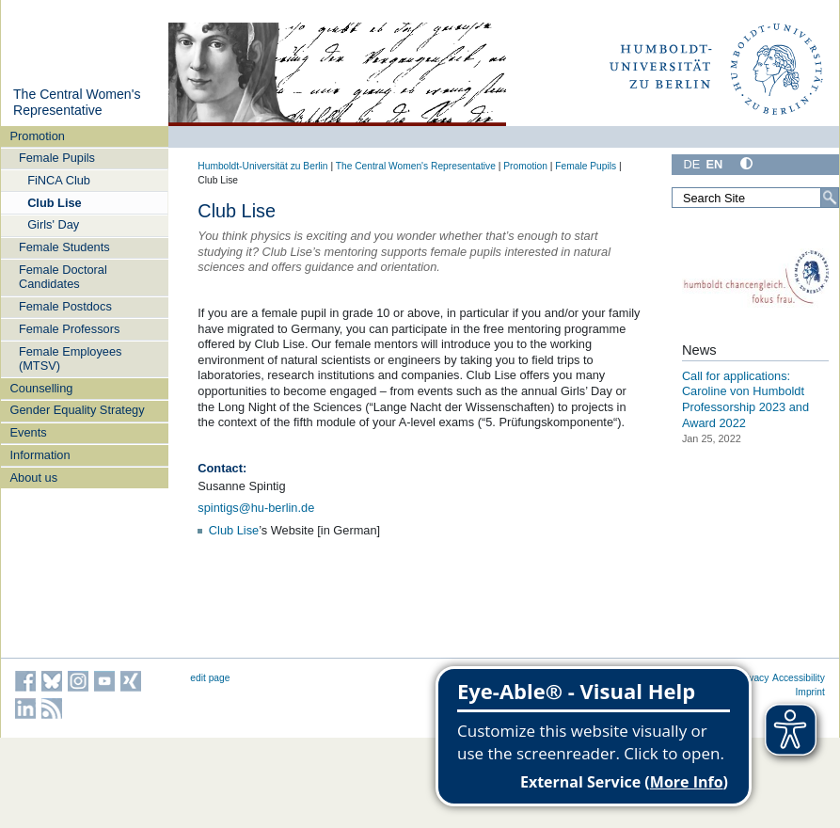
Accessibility (798, 678)
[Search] (829, 197)
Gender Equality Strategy (77, 410)
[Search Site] (755, 197)
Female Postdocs (65, 306)
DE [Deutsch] (691, 164)
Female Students (64, 247)
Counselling (41, 388)
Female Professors (69, 329)
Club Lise (54, 203)
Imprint (810, 692)
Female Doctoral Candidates (63, 277)
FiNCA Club (58, 180)
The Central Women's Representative (76, 103)
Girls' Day (53, 224)
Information (40, 455)
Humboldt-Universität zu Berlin (262, 166)
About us (34, 477)
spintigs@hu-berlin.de (256, 508)
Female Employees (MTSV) (70, 358)
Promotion (37, 136)
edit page (210, 678)
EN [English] (713, 164)
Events (28, 432)
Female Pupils (57, 158)
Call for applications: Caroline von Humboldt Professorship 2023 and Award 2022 (745, 399)
